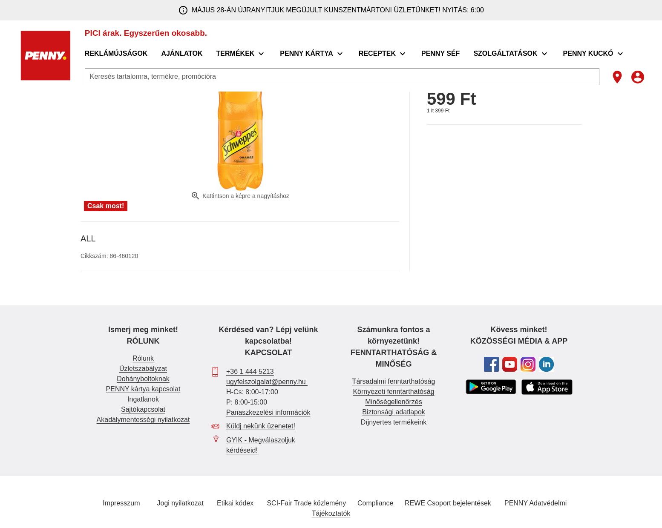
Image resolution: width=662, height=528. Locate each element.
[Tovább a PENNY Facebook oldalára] (491, 364)
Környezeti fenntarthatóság (393, 391)
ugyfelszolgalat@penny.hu (267, 381)
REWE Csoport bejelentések (448, 503)
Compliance (375, 503)
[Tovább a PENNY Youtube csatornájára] (509, 364)
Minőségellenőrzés (393, 401)
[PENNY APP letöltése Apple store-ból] (547, 387)
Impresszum (121, 503)
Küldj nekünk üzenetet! (260, 426)
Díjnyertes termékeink (394, 422)
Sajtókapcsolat (143, 409)
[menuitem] (116, 53)
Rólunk (143, 358)
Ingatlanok (143, 399)
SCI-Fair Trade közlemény (306, 503)
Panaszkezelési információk (268, 412)
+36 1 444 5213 (250, 371)
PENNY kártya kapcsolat (143, 389)
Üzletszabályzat (143, 368)
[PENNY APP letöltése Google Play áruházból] (491, 386)
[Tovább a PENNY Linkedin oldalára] (546, 364)
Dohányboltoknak (143, 378)
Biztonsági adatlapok (393, 412)
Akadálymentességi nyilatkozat (143, 419)
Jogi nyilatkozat (180, 503)
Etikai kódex (235, 503)
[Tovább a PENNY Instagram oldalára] (528, 364)
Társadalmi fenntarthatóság (393, 381)
